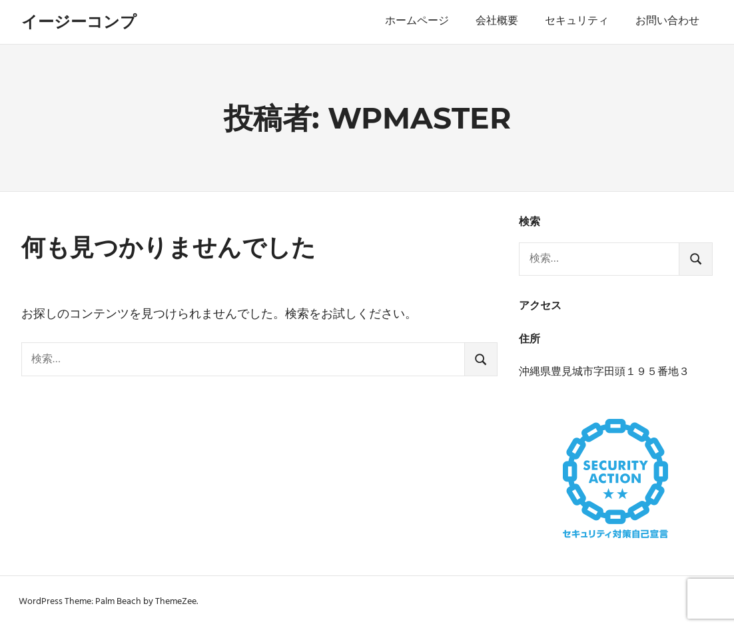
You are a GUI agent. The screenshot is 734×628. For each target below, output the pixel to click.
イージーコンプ (79, 21)
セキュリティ (577, 21)
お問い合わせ (667, 21)
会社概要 (497, 21)
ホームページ (417, 21)
